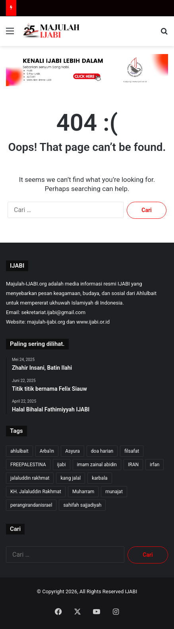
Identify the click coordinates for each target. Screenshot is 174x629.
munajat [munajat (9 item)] (114, 491)
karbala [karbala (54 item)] (99, 478)
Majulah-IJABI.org (26, 284)
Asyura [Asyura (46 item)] (72, 451)
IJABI (131, 591)
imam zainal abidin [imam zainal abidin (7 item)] (97, 464)
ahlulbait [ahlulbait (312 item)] (19, 451)
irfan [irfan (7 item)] (154, 464)
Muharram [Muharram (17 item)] (83, 491)
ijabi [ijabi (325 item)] (61, 464)
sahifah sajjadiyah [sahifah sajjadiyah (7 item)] (82, 505)
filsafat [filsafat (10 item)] (131, 451)
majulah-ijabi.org (46, 322)
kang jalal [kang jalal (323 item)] (70, 478)
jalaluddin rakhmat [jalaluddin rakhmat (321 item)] (29, 478)
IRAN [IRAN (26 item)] (133, 464)
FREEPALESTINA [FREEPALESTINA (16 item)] (28, 464)
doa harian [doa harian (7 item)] (102, 451)
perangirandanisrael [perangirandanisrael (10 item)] (31, 505)
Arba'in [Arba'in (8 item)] (47, 451)
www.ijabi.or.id (93, 322)
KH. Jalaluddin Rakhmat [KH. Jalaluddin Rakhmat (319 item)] (35, 491)
